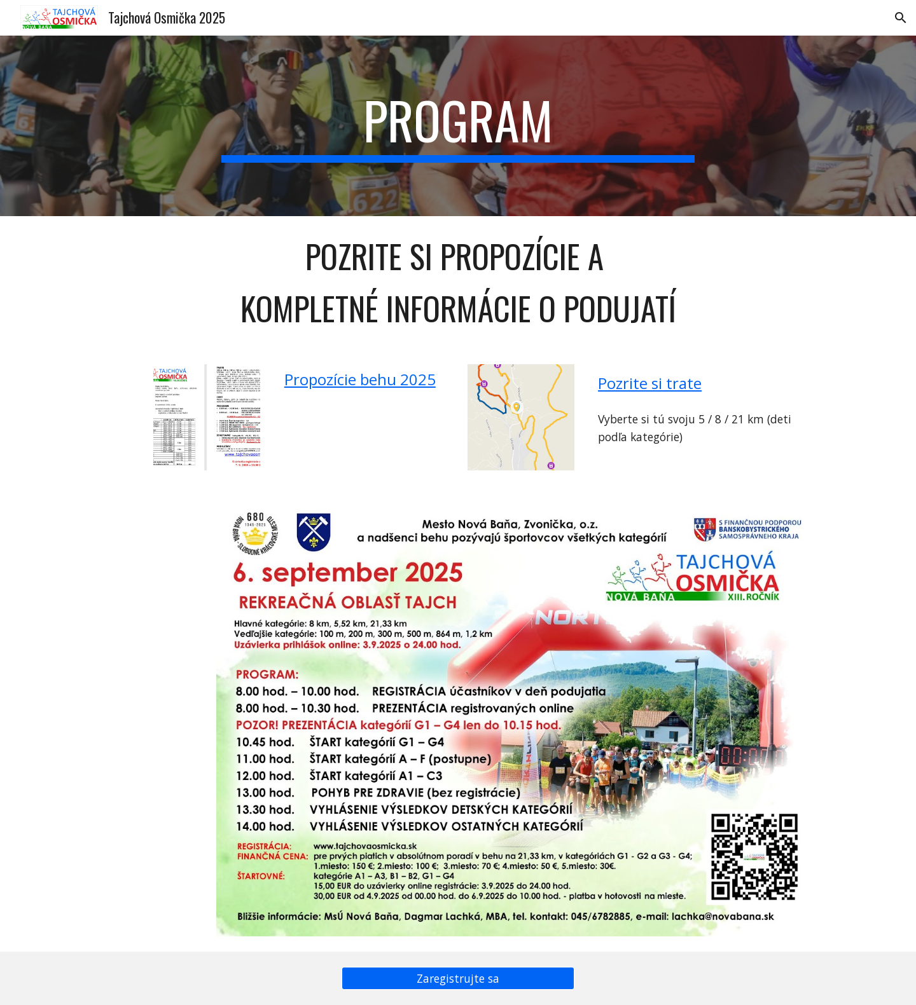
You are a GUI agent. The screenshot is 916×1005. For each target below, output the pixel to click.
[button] (900, 18)
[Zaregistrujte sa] (457, 979)
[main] (458, 126)
